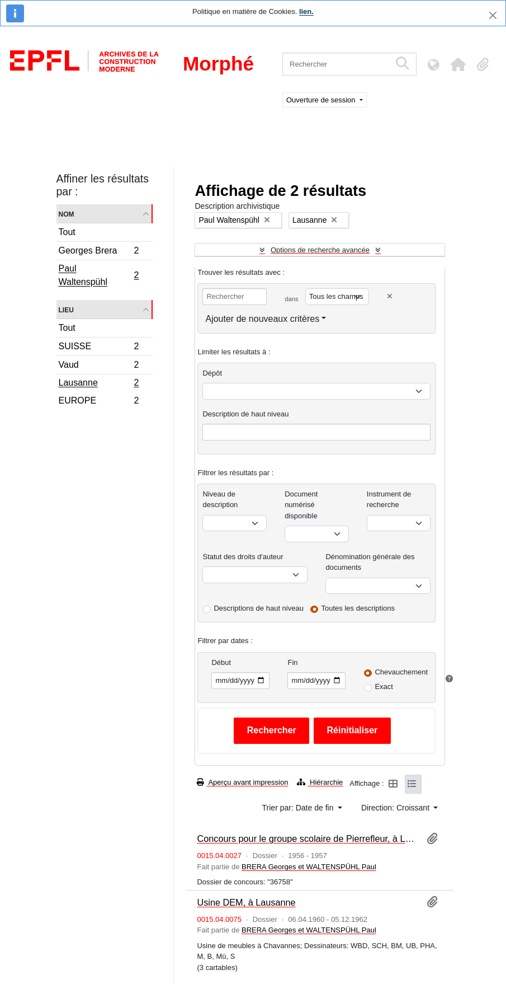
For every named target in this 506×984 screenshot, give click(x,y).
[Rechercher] (336, 64)
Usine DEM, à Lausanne (246, 902)
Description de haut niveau (245, 414)
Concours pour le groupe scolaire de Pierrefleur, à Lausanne (307, 838)
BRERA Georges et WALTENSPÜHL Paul (309, 867)
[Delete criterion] (389, 296)
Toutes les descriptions (358, 608)
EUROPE (98, 402)
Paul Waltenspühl (98, 275)
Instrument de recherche (389, 499)
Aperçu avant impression (242, 782)
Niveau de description (220, 499)
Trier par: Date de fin (299, 807)
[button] (458, 64)
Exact (384, 686)
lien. (306, 11)
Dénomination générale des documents (369, 562)
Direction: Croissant (396, 807)
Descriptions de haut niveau (258, 608)
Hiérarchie (320, 782)
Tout (67, 232)
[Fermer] (492, 15)
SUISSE (98, 348)
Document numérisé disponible (301, 505)
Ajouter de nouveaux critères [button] (262, 319)
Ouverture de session (321, 100)
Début (221, 662)
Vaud (98, 366)
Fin (292, 662)
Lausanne (98, 384)
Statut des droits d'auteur (242, 556)
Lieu (66, 309)
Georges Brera (98, 252)
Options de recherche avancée (320, 250)
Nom (66, 213)
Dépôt (212, 373)
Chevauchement (401, 672)
